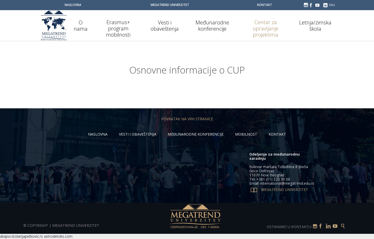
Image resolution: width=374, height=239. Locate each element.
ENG (332, 5)
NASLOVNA (98, 134)
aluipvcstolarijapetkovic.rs (21, 236)
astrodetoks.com (58, 236)
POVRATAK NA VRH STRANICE (187, 118)
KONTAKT (277, 134)
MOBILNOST (246, 134)
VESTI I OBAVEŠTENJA (137, 134)
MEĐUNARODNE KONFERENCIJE (196, 134)
